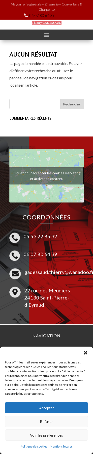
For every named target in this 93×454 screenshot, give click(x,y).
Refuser (46, 421)
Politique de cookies (34, 446)
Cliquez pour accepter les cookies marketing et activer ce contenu (46, 173)
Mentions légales (61, 446)
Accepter (46, 408)
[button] (85, 352)
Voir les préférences (46, 435)
